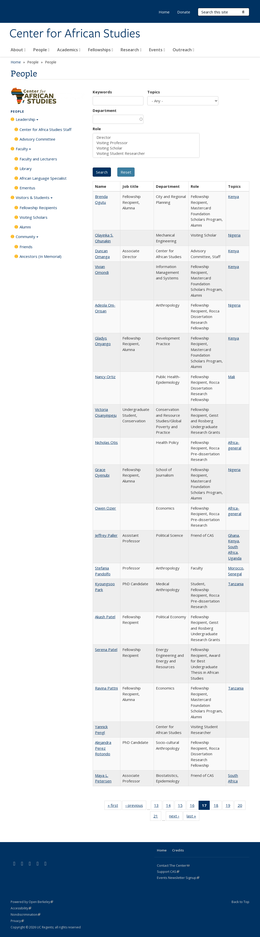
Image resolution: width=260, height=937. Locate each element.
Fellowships (100, 50)
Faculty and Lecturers (38, 158)
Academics (68, 50)
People (41, 50)
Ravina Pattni (106, 688)
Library (26, 168)
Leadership (27, 121)
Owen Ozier (105, 508)
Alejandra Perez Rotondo (103, 748)
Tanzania (235, 583)
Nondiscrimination (25, 914)
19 (230, 806)
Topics (153, 91)
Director (146, 137)
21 (157, 817)
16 (194, 806)
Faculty (23, 150)
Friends (26, 246)
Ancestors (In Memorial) (40, 256)
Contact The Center (173, 865)
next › (176, 817)
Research (131, 50)
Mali (231, 376)
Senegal (235, 573)
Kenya (233, 196)
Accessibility (21, 908)
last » (193, 817)
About (18, 50)
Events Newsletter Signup (178, 877)
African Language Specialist (43, 178)
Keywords (102, 91)
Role (97, 128)
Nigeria (234, 235)
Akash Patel (105, 616)
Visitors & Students (34, 199)
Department (105, 110)
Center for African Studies (74, 33)
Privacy (17, 921)
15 (182, 806)
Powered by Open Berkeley (32, 902)
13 (158, 806)
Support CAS (168, 871)
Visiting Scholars (33, 217)
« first (114, 806)
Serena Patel (106, 649)
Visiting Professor (146, 142)
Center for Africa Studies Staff (45, 129)
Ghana (233, 535)
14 (170, 806)
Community (27, 238)
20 (242, 806)
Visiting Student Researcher (146, 153)
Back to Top (240, 901)
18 (218, 806)
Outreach (183, 50)
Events (157, 50)
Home (164, 11)
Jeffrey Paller (106, 535)
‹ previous (135, 806)
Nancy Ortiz (105, 376)
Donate (183, 11)
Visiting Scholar (146, 148)
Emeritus (27, 187)
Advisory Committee (37, 139)
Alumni (25, 226)
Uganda (234, 558)
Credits (178, 850)
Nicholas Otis (106, 442)
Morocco (235, 568)
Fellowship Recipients (38, 207)
